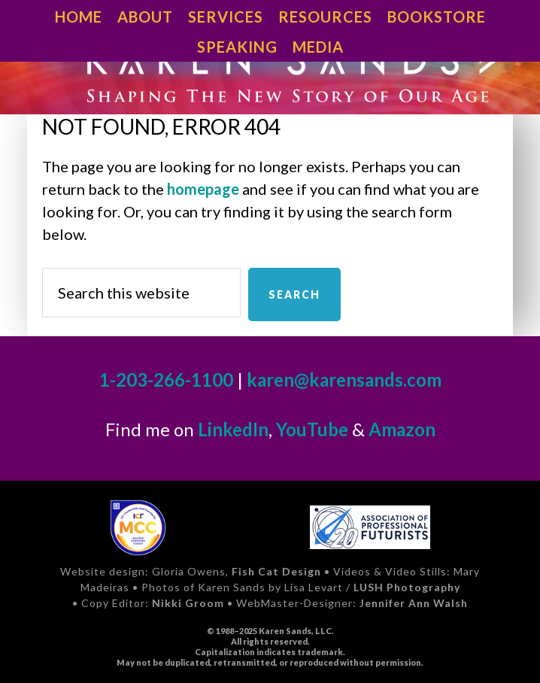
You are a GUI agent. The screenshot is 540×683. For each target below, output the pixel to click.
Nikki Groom (188, 602)
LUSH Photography (406, 587)
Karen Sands (270, 72)
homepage (203, 189)
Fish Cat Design (276, 571)
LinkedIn (233, 429)
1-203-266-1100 (166, 379)
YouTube (312, 429)
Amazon (402, 429)
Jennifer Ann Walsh (413, 602)
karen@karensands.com (344, 379)
